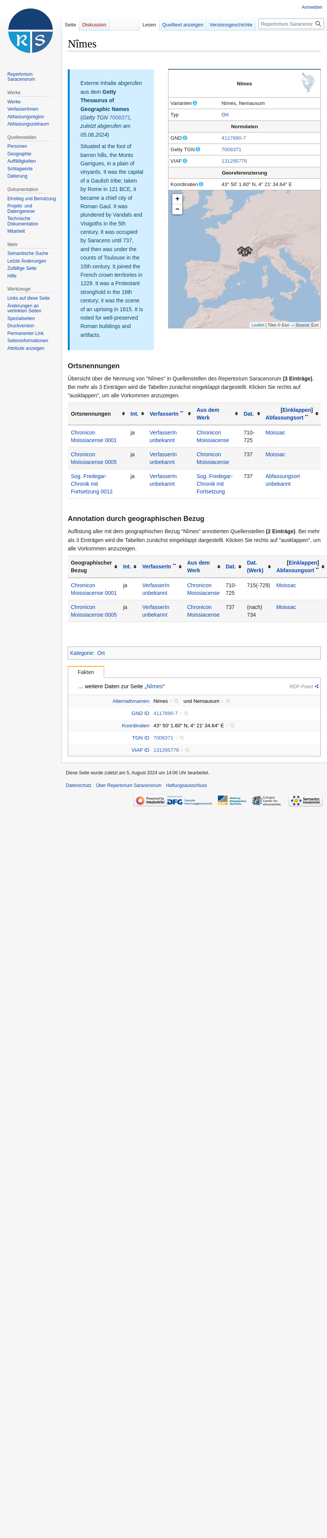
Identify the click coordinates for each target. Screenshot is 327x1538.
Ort (225, 115)
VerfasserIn (164, 414)
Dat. (248, 414)
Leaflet (258, 325)
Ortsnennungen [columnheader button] (91, 414)
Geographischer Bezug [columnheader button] (91, 566)
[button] (297, 410)
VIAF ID (141, 750)
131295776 (234, 161)
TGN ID (140, 738)
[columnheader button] (137, 414)
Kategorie (81, 653)
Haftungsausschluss (186, 785)
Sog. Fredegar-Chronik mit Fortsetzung (214, 484)
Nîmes (155, 686)
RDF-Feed (301, 686)
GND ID (141, 713)
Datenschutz (79, 785)
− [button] (177, 209)
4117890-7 (234, 138)
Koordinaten (135, 725)
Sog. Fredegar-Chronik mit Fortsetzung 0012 (92, 484)
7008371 (232, 149)
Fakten (86, 672)
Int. (135, 414)
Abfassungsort (285, 418)
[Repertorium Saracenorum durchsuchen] (291, 23)
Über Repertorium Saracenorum (129, 785)
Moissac (275, 432)
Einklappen (297, 410)
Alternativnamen (131, 701)
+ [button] (177, 199)
